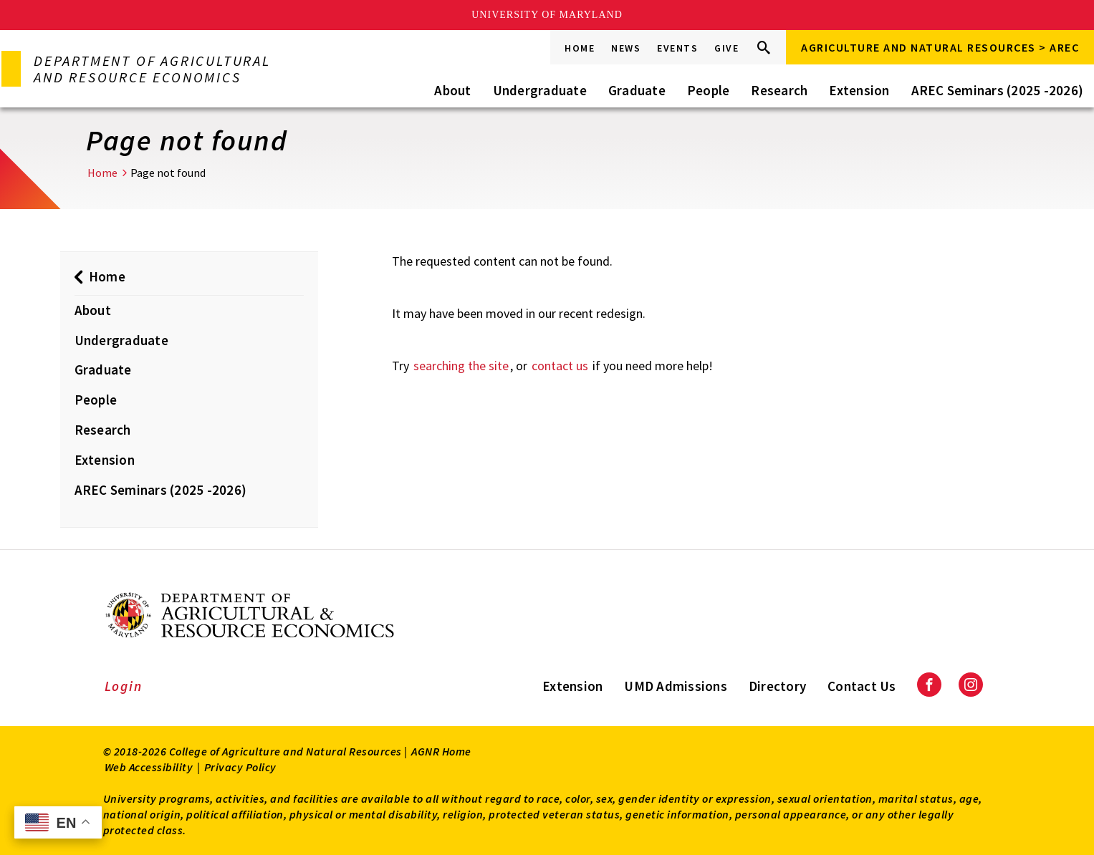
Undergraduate (540, 90)
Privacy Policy (240, 767)
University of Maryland (547, 14)
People (708, 90)
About (452, 90)
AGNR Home (441, 751)
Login (124, 686)
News (625, 48)
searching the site (461, 365)
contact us (560, 365)
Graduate (637, 90)
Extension (859, 90)
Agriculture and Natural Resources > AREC (940, 47)
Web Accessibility (149, 767)
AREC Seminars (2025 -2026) (997, 90)
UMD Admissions (675, 686)
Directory (777, 686)
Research (779, 90)
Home (580, 48)
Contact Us (861, 686)
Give (726, 48)
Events (677, 48)
